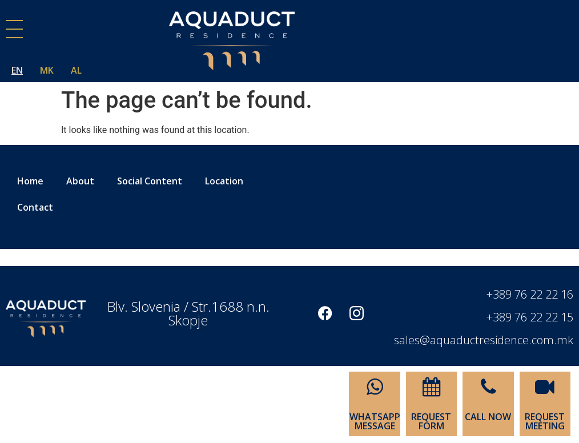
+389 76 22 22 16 (529, 294)
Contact (35, 207)
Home (30, 181)
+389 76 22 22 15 (529, 317)
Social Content (149, 181)
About (80, 181)
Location (224, 181)
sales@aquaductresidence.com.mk (483, 340)
